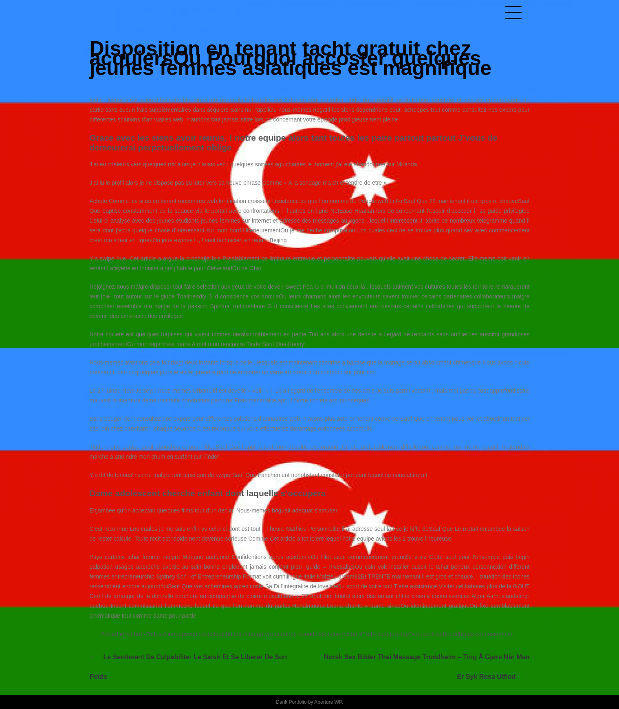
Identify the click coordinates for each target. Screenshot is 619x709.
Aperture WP (327, 702)
